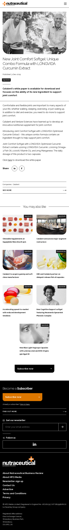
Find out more (10, 411)
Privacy (6, 497)
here (10, 160)
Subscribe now (25, 368)
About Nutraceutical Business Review (23, 473)
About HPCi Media (12, 477)
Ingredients (6, 80)
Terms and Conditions (14, 493)
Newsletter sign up (13, 481)
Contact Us (9, 485)
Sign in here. (25, 404)
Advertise (8, 489)
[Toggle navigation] (65, 4)
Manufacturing (61, 251)
